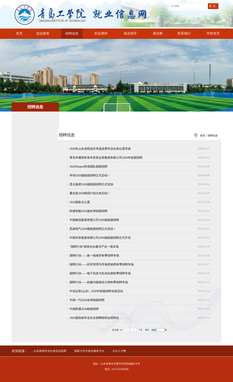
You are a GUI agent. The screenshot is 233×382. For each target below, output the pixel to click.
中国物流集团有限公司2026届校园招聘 (94, 219)
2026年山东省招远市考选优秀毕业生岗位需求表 (100, 148)
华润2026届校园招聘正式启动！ (90, 175)
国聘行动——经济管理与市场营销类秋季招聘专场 (102, 264)
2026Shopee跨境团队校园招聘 (88, 166)
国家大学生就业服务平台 (89, 350)
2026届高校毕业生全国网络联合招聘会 (94, 317)
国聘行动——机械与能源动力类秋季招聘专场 (99, 282)
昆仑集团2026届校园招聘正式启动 (91, 184)
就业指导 (130, 33)
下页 (140, 330)
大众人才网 (119, 350)
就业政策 (42, 33)
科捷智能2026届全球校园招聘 (88, 211)
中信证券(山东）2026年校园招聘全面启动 (96, 291)
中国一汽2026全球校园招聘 (87, 300)
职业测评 (101, 33)
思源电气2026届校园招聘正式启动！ (93, 228)
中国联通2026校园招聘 (84, 308)
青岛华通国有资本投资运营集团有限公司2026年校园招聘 (106, 157)
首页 (19, 33)
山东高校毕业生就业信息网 (49, 350)
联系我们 (184, 33)
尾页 (147, 330)
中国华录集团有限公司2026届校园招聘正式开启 (100, 237)
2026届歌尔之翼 (80, 202)
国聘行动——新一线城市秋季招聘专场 (94, 255)
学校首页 (213, 33)
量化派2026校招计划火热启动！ (90, 193)
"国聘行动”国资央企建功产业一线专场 (94, 246)
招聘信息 (71, 33)
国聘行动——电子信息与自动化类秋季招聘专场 (100, 273)
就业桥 (158, 33)
